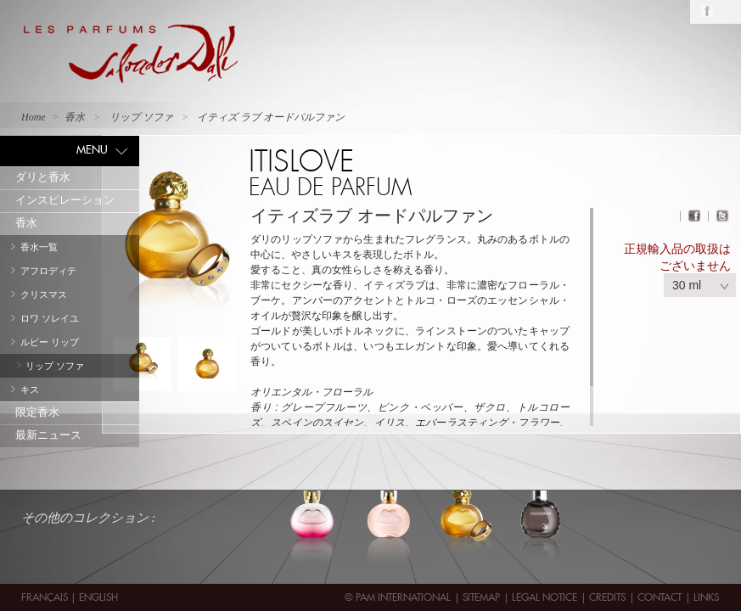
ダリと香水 (42, 177)
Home (33, 117)
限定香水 (37, 412)
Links (706, 597)
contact (659, 597)
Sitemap (481, 597)
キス (29, 389)
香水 (26, 223)
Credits (607, 597)
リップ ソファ (54, 366)
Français (45, 597)
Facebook (707, 11)
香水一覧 (39, 247)
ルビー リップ (49, 342)
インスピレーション (65, 200)
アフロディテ (48, 271)
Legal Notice (544, 597)
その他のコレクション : (88, 517)
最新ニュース (48, 435)
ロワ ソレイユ (49, 318)
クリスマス (43, 294)
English (98, 597)
